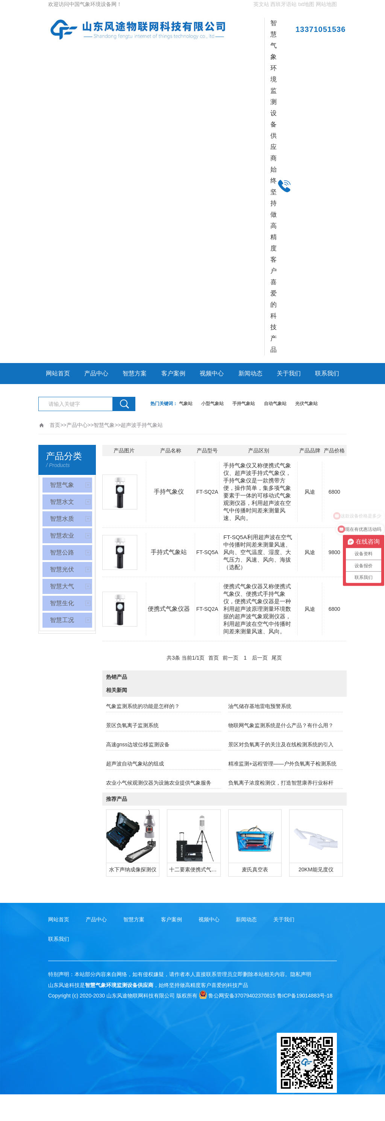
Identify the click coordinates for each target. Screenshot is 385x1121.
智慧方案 (135, 373)
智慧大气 (62, 586)
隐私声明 (300, 974)
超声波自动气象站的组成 (135, 764)
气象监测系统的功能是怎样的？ (143, 706)
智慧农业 (62, 535)
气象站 (185, 403)
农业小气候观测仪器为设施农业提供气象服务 (158, 783)
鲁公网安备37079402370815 (237, 996)
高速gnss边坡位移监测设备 (138, 744)
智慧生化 (62, 603)
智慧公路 (62, 552)
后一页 (260, 658)
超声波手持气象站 (142, 425)
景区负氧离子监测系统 (132, 725)
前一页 (230, 658)
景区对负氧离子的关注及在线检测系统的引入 (280, 744)
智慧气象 (104, 425)
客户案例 (173, 373)
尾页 (276, 658)
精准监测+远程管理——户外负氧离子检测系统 (282, 764)
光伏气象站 (306, 403)
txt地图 (306, 4)
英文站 (261, 4)
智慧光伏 (62, 569)
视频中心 (212, 373)
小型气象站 (212, 403)
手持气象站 (243, 403)
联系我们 (327, 373)
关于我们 (289, 373)
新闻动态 (250, 373)
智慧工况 (62, 620)
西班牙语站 (283, 4)
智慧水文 (62, 502)
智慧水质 (62, 518)
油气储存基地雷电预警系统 (259, 706)
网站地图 (326, 4)
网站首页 (58, 373)
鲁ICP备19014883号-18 (305, 996)
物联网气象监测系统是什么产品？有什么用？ (280, 725)
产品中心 (96, 373)
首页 (55, 425)
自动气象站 (275, 403)
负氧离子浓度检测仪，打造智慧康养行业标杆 (280, 783)
